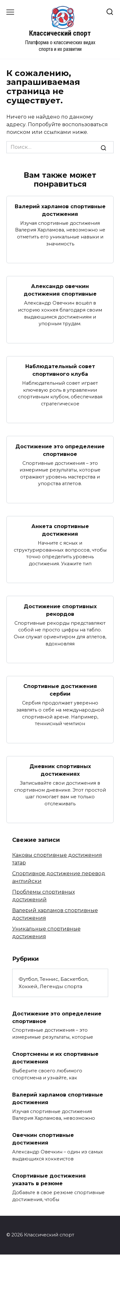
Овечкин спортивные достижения (43, 1139)
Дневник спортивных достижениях (60, 770)
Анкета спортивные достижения (60, 530)
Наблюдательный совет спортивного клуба (60, 370)
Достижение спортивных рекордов (60, 610)
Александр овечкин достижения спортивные (60, 290)
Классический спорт (60, 33)
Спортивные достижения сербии (60, 690)
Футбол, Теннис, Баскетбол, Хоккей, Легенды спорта (53, 982)
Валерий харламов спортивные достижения (60, 210)
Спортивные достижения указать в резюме (49, 1179)
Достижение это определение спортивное (60, 450)
